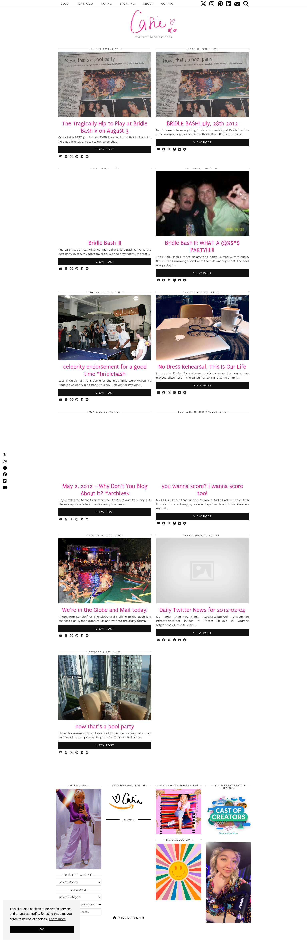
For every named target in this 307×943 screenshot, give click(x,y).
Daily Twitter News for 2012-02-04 (202, 610)
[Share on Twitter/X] (72, 156)
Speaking (127, 3)
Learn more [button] (57, 919)
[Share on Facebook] (66, 156)
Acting (106, 3)
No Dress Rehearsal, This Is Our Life (202, 366)
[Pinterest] (220, 4)
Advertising (217, 412)
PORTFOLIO (85, 3)
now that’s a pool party (104, 726)
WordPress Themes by (229, 938)
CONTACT (168, 3)
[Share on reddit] (87, 156)
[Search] (246, 4)
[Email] (237, 4)
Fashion (114, 412)
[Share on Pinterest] (77, 156)
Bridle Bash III (104, 243)
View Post (105, 149)
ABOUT (148, 3)
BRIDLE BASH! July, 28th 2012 (202, 123)
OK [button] (41, 929)
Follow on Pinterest (128, 918)
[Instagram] (212, 4)
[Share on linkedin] (82, 156)
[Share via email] (61, 156)
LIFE (115, 49)
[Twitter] (204, 4)
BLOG (65, 3)
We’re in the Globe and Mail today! (105, 610)
